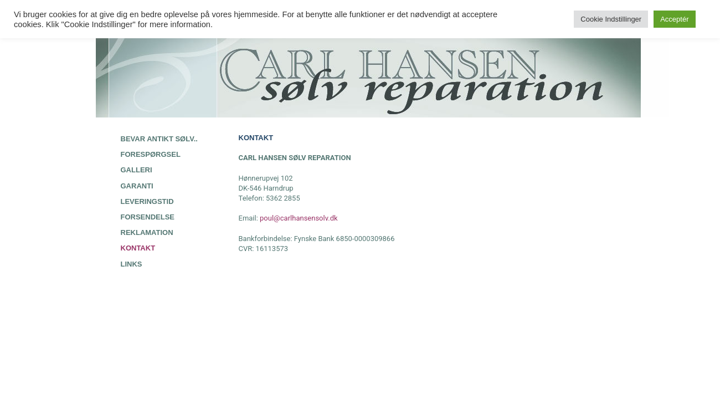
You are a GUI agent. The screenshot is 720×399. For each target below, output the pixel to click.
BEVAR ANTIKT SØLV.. (159, 139)
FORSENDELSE (148, 217)
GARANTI (137, 186)
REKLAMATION (147, 232)
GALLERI (136, 170)
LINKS (131, 264)
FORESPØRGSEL (151, 154)
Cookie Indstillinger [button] (610, 19)
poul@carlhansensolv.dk (299, 218)
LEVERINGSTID (147, 201)
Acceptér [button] (674, 19)
